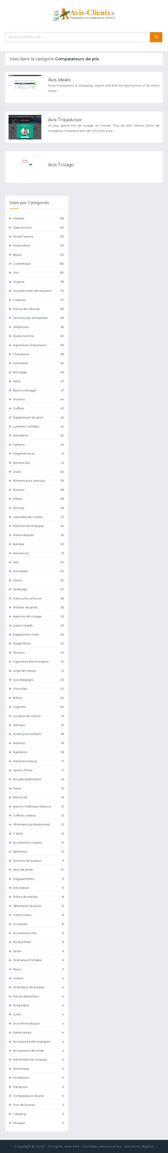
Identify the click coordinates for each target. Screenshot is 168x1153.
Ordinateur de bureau (38, 987)
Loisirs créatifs (38, 625)
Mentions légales (139, 1146)
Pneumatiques (38, 535)
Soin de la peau (38, 1104)
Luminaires (38, 363)
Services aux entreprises (38, 317)
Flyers (38, 969)
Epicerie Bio (38, 462)
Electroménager (38, 390)
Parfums (38, 444)
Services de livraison (38, 860)
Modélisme (38, 1077)
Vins (38, 272)
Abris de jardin (38, 869)
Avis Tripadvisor (65, 119)
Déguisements (38, 878)
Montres (38, 399)
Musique (38, 1122)
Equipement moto (38, 634)
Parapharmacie (38, 453)
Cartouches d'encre (38, 598)
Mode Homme (38, 336)
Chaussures (38, 354)
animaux (38, 725)
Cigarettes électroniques (38, 661)
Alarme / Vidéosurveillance (38, 806)
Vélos (38, 381)
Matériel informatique (38, 525)
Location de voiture (38, 716)
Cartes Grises (38, 914)
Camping (38, 1114)
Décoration (38, 887)
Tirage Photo (38, 643)
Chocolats (38, 688)
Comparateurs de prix (38, 1095)
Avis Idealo (59, 79)
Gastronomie (38, 227)
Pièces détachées (38, 996)
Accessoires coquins (38, 842)
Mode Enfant (38, 942)
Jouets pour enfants (38, 733)
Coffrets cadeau (38, 815)
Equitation (38, 752)
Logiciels (38, 706)
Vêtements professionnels (38, 824)
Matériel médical (38, 761)
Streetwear (38, 1068)
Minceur (38, 508)
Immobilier (38, 571)
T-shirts (38, 833)
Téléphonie (38, 327)
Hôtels (38, 498)
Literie (38, 580)
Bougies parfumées (38, 779)
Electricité (38, 797)
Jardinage (38, 589)
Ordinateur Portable (38, 960)
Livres (38, 1014)
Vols (38, 562)
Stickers (38, 652)
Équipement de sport (38, 417)
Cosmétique (38, 263)
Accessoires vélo (38, 933)
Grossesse (38, 924)
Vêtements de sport (38, 905)
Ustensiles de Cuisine (38, 516)
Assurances (38, 553)
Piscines (38, 489)
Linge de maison (38, 670)
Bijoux (38, 254)
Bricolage (38, 372)
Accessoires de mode (38, 1050)
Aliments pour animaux (38, 480)
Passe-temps (38, 1032)
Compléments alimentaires (38, 290)
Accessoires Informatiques (38, 1041)
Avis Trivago (61, 164)
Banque (38, 544)
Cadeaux (38, 299)
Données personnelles (101, 1146)
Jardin (38, 951)
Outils (38, 471)
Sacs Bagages (38, 679)
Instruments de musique (38, 1059)
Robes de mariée (38, 896)
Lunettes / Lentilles (38, 426)
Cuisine (38, 978)
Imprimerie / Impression (38, 345)
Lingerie (38, 281)
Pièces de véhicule (38, 308)
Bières (38, 697)
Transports (38, 1086)
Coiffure (38, 408)
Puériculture (38, 245)
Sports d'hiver (38, 770)
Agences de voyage (38, 616)
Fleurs (38, 788)
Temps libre (38, 1005)
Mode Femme (38, 236)
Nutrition (38, 743)
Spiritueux (38, 851)
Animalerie (38, 435)
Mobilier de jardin (38, 607)
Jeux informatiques (38, 1023)
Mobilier (38, 218)
